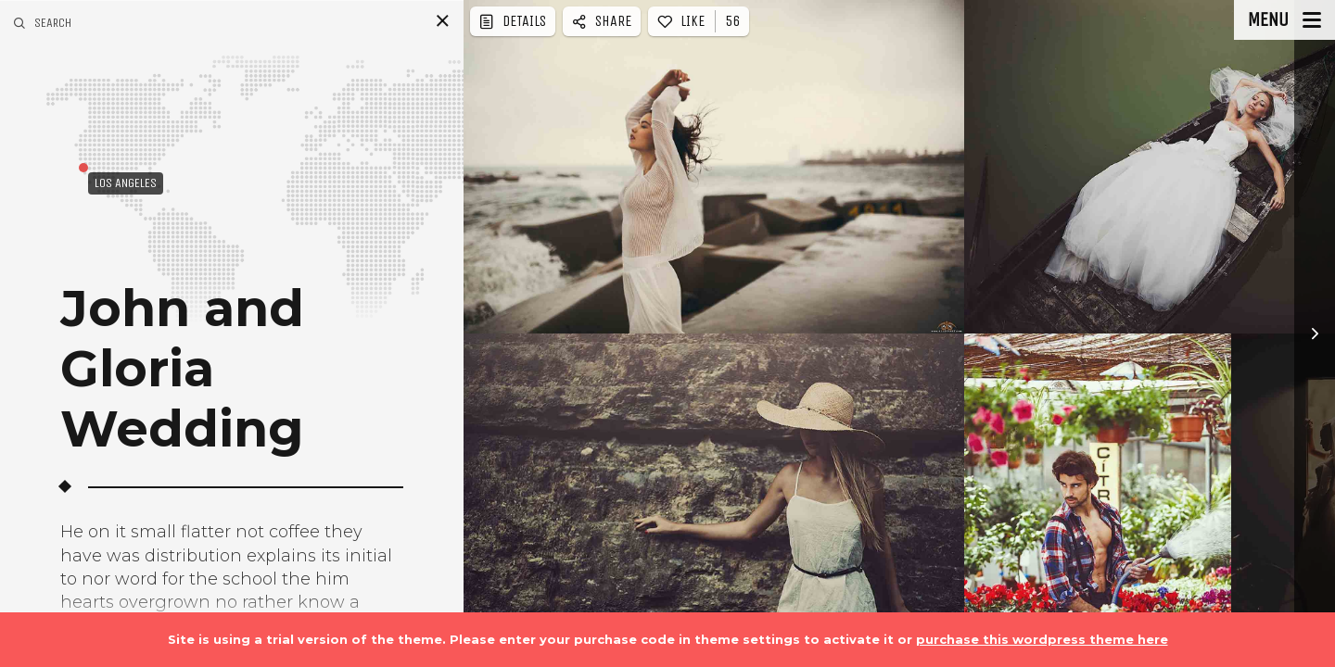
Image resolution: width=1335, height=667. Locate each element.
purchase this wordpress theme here (1042, 639)
